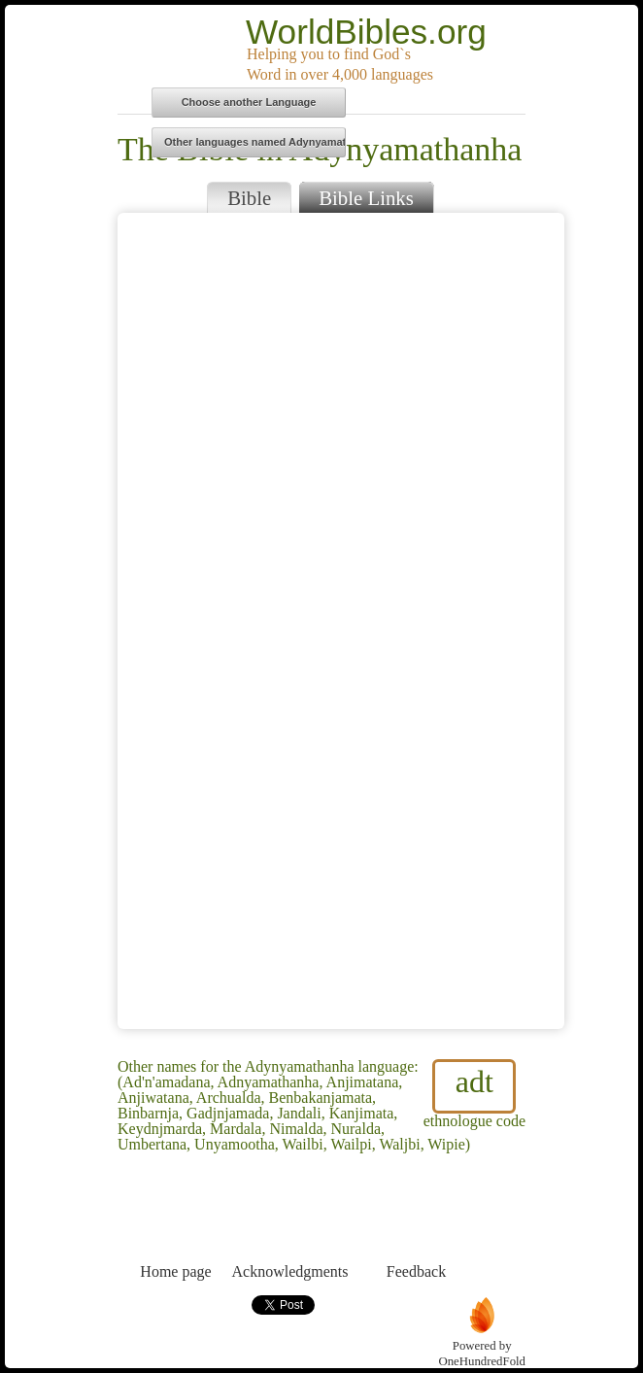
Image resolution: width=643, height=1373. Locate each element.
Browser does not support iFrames (341, 621)
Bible (249, 198)
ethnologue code (474, 1094)
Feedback (416, 1235)
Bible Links (366, 198)
